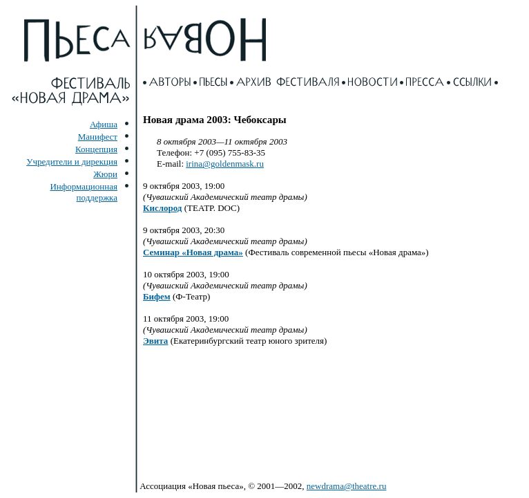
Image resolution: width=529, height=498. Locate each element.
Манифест (97, 136)
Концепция (96, 149)
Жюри (105, 174)
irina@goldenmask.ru (225, 163)
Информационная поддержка (83, 192)
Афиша (103, 124)
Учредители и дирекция (71, 161)
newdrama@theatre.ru (347, 486)
